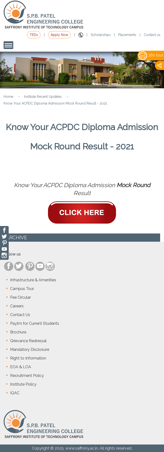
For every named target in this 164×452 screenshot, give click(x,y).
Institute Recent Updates (43, 97)
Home (8, 97)
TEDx (34, 35)
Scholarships (101, 35)
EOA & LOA (20, 367)
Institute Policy (23, 384)
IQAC (15, 393)
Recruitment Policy (27, 375)
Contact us (152, 35)
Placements (127, 35)
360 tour (150, 55)
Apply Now (59, 35)
